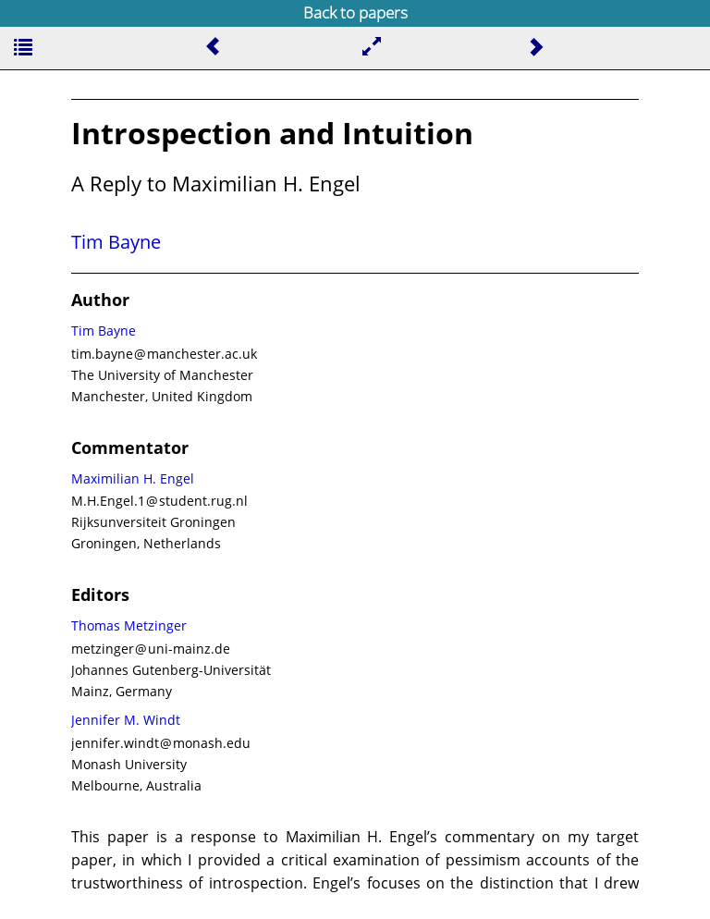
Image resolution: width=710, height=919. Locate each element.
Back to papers (355, 12)
